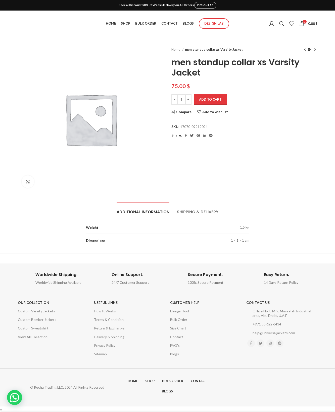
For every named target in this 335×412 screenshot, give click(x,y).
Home (176, 49)
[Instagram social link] (270, 343)
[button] (14, 397)
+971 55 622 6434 (263, 324)
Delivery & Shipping (109, 337)
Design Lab (214, 23)
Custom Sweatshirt (33, 328)
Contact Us (258, 302)
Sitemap (100, 354)
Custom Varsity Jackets (36, 311)
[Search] (282, 24)
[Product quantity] (181, 99)
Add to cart (210, 99)
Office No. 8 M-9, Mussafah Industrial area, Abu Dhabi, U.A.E (278, 313)
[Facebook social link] (185, 135)
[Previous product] (304, 49)
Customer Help (185, 302)
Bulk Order (178, 319)
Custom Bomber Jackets (37, 319)
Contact (176, 337)
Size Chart (178, 328)
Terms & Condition (109, 319)
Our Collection (33, 302)
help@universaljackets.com (270, 333)
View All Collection (32, 337)
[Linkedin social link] (205, 135)
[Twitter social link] (191, 135)
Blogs (174, 354)
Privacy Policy (104, 345)
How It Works (105, 311)
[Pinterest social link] (198, 135)
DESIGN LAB (205, 5)
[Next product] (314, 49)
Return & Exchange (109, 328)
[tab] (143, 209)
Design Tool (179, 311)
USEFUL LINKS (106, 302)
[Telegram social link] (211, 135)
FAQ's (175, 345)
